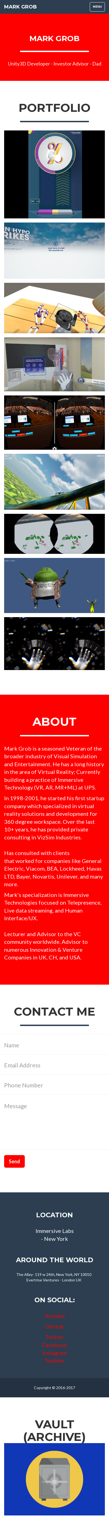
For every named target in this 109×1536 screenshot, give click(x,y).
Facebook (54, 1344)
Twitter (54, 1336)
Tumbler (54, 1360)
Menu (98, 8)
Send (14, 1161)
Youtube (54, 1315)
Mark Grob (20, 7)
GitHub (54, 1326)
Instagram (54, 1352)
